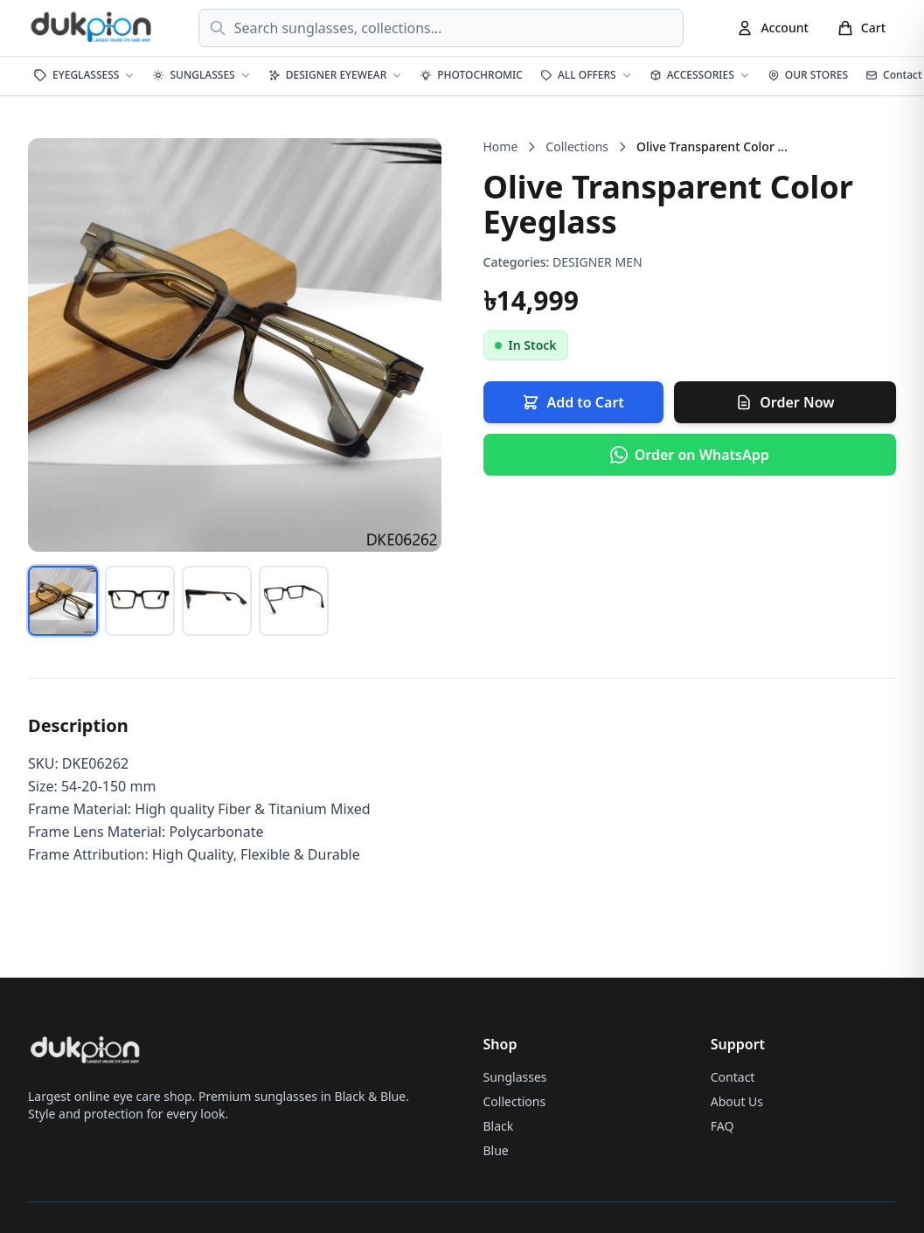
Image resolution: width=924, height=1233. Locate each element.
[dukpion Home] (92, 28)
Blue (496, 1150)
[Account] (772, 28)
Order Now (784, 402)
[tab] (63, 601)
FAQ (722, 1126)
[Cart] (861, 28)
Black (498, 1126)
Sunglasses (515, 1077)
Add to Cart (572, 402)
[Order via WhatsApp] (690, 455)
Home (500, 146)
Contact (733, 1077)
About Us (737, 1101)
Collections (576, 146)
